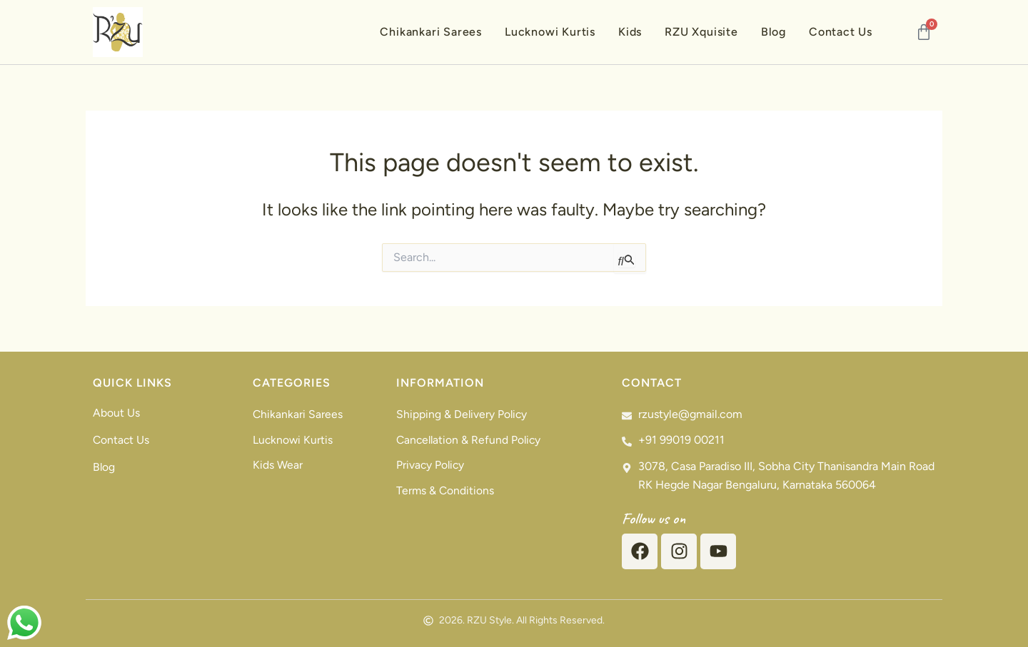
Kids (630, 32)
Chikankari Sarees (431, 32)
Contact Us (840, 32)
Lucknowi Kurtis (550, 32)
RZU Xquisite (701, 32)
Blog (773, 32)
